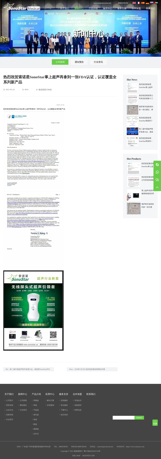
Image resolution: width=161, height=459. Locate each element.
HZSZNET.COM (88, 456)
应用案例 (49, 405)
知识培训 (63, 415)
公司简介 (9, 400)
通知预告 (79, 62)
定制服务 (63, 400)
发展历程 (9, 415)
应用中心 (107, 8)
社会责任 (9, 419)
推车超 (35, 415)
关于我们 (64, 8)
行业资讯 (98, 62)
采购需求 (77, 405)
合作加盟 (136, 8)
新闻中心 (78, 8)
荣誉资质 (9, 405)
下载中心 (63, 410)
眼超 (34, 424)
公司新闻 (60, 62)
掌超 (34, 405)
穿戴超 (35, 400)
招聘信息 (77, 410)
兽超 (34, 419)
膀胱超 (35, 429)
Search (139, 418)
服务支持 (121, 8)
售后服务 (63, 405)
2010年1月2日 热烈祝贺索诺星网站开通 (89, 369)
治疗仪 (35, 434)
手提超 (35, 410)
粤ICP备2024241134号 (92, 451)
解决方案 (49, 400)
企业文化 (9, 410)
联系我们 (150, 8)
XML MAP (76, 456)
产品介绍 (93, 8)
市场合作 (77, 400)
